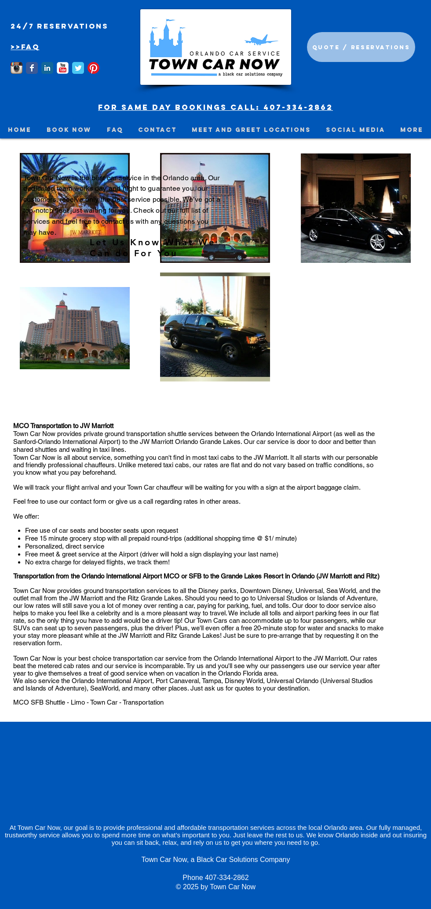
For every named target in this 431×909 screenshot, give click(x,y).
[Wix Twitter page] (78, 68)
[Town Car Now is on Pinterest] (93, 68)
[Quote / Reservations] (361, 47)
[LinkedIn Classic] (47, 68)
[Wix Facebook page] (32, 68)
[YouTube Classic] (63, 68)
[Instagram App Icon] (16, 68)
